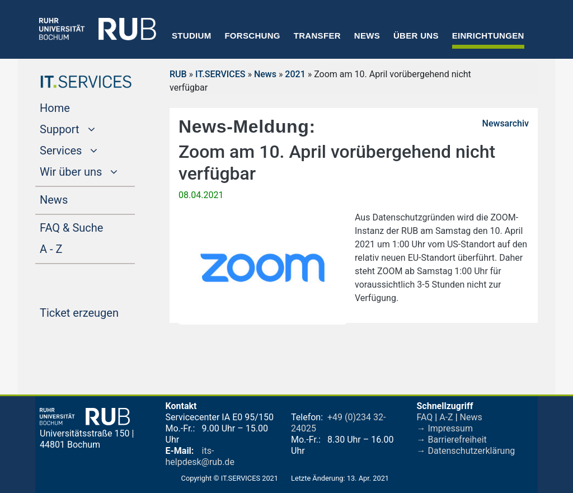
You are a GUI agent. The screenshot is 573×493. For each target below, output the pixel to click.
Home (76, 107)
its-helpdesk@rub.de (200, 456)
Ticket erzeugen (87, 312)
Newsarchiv (505, 123)
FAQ (425, 417)
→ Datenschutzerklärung (466, 450)
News (367, 35)
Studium (191, 35)
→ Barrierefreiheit (452, 439)
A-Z (446, 417)
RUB (178, 74)
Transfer (317, 35)
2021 (295, 74)
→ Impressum (445, 428)
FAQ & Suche (71, 227)
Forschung (252, 35)
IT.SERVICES (220, 74)
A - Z (72, 248)
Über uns (416, 35)
